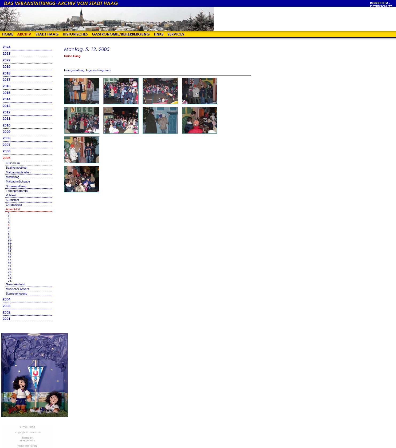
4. (9, 222)
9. (9, 236)
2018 (6, 73)
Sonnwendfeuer (16, 186)
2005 (6, 158)
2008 (6, 138)
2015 (6, 93)
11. (10, 242)
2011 (6, 119)
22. (10, 274)
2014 (6, 99)
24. (10, 280)
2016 (6, 86)
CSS (32, 427)
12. (10, 245)
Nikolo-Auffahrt (15, 284)
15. (10, 254)
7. (9, 230)
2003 (6, 306)
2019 (6, 67)
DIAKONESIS (27, 440)
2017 (6, 80)
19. (10, 266)
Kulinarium (13, 163)
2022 (6, 60)
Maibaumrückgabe (18, 181)
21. (10, 272)
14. (10, 251)
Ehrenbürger (14, 204)
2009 (6, 132)
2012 (6, 112)
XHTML (24, 427)
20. (10, 269)
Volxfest (11, 195)
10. (10, 239)
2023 (6, 53)
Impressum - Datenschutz (381, 5)
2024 (6, 47)
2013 (6, 106)
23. (10, 277)
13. (10, 248)
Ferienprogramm (17, 190)
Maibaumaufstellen (18, 172)
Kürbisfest (12, 199)
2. (9, 216)
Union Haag (72, 56)
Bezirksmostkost (16, 167)
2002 (6, 312)
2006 (6, 151)
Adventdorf (13, 209)
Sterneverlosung (16, 293)
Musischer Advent (17, 289)
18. (10, 263)
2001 (6, 319)
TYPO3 (33, 446)
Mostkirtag (12, 177)
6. (9, 228)
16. (10, 257)
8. (9, 233)
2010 (6, 125)
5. (9, 225)
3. (9, 219)
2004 (6, 299)
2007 (6, 145)
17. (10, 260)
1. (9, 213)
